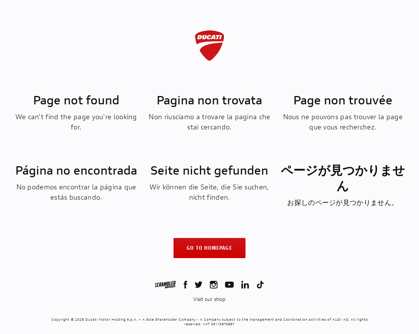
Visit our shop (209, 299)
